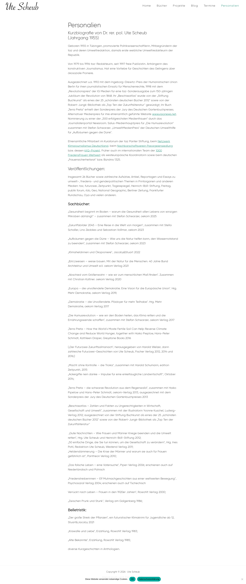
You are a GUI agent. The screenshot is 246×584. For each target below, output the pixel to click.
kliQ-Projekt (92, 150)
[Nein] (242, 579)
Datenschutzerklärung (149, 579)
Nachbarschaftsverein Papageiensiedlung (145, 146)
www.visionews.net (164, 114)
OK (132, 579)
